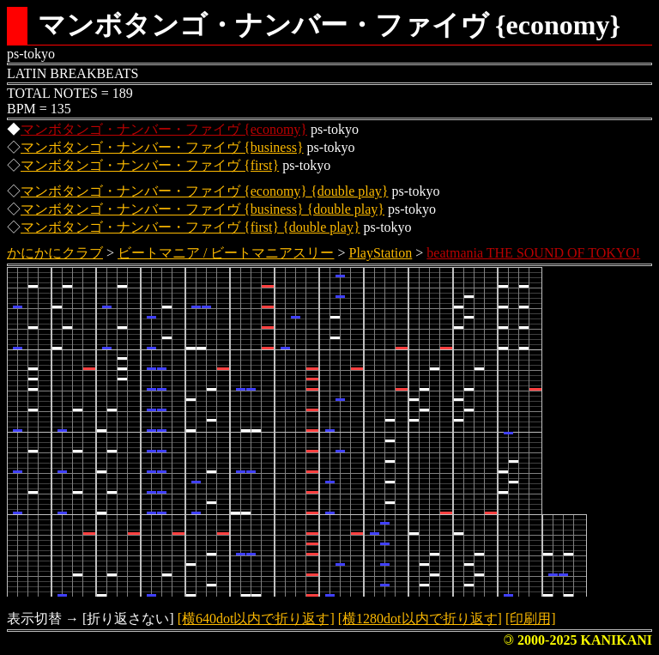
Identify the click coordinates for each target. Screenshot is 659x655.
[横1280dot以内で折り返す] (420, 618)
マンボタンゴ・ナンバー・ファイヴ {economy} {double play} (204, 191)
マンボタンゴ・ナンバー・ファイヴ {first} (150, 165)
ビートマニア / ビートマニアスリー (226, 253)
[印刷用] (530, 618)
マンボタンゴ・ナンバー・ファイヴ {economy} (164, 129)
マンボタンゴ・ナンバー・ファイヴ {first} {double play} (190, 227)
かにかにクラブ (55, 253)
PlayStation (381, 253)
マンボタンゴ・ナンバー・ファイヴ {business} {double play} (202, 209)
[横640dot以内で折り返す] (256, 618)
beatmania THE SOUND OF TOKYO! (533, 253)
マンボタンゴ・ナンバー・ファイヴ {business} (162, 147)
